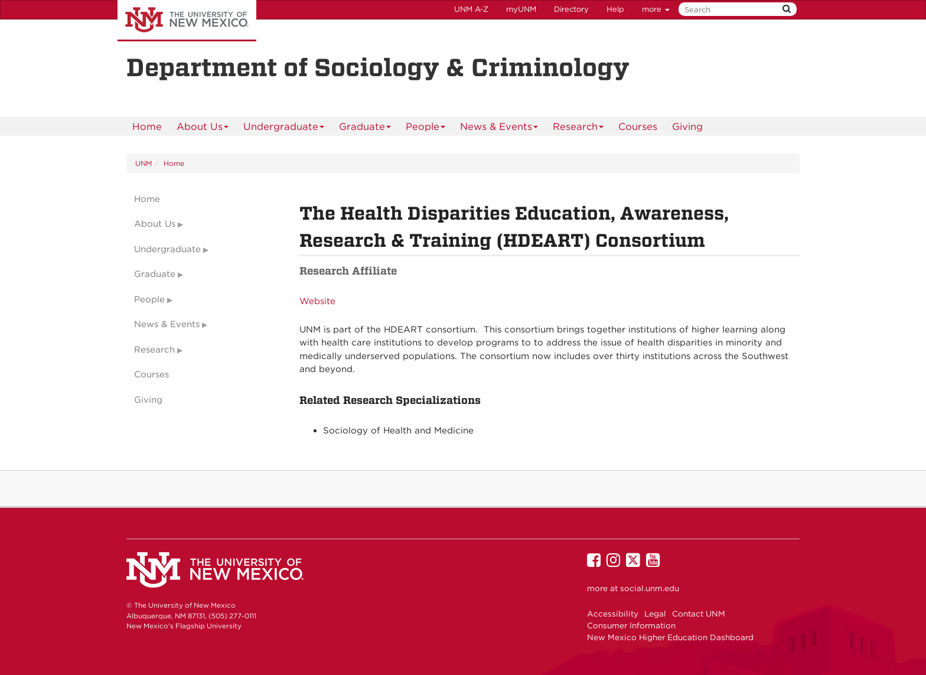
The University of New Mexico (187, 20)
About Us (203, 128)
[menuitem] (147, 126)
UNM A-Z (471, 9)
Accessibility (612, 613)
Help (615, 9)
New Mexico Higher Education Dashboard (670, 637)
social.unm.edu (649, 588)
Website (317, 301)
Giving (687, 126)
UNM (143, 163)
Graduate (365, 128)
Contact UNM (698, 613)
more (656, 9)
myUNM (521, 9)
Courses (637, 126)
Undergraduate (284, 128)
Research (578, 128)
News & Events (499, 128)
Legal (655, 613)
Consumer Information (631, 625)
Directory (571, 9)
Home (147, 126)
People (426, 128)
